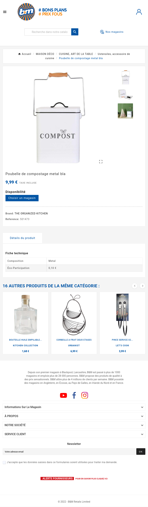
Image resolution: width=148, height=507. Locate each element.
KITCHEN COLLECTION (25, 345)
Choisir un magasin (22, 198)
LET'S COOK (122, 345)
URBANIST (74, 345)
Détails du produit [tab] (22, 238)
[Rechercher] (47, 32)
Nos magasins (112, 32)
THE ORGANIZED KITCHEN (31, 213)
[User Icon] (139, 12)
